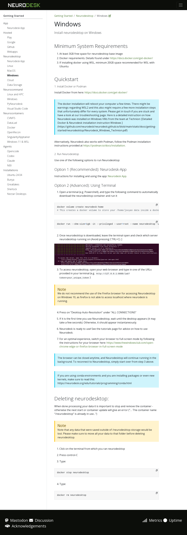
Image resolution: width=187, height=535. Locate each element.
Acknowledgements (25, 526)
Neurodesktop (84, 16)
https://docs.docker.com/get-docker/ (131, 58)
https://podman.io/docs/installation (104, 145)
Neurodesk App (117, 176)
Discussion (41, 520)
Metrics (152, 520)
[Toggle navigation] (180, 5)
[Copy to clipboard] (156, 205)
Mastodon (16, 520)
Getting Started (63, 16)
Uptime (172, 520)
